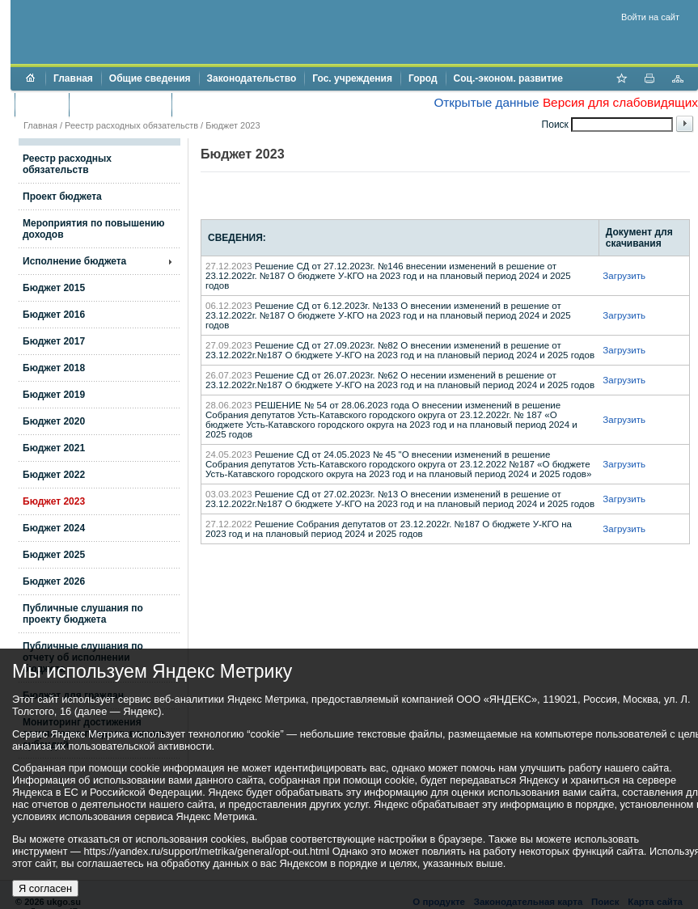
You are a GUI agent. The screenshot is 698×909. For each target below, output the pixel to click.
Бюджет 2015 (54, 288)
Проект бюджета (62, 196)
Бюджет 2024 (54, 528)
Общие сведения (150, 78)
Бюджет (42, 104)
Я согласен (45, 888)
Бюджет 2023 (54, 501)
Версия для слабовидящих (620, 102)
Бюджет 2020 (54, 421)
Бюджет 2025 (54, 554)
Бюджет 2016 (54, 314)
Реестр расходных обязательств (131, 125)
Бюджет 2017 (54, 341)
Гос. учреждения (352, 78)
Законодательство (252, 78)
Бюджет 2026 (54, 581)
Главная (73, 78)
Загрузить (624, 276)
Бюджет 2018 (54, 368)
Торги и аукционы (120, 104)
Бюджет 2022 (54, 474)
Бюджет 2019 (54, 394)
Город (423, 78)
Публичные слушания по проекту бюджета (83, 613)
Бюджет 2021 (54, 448)
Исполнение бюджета (74, 261)
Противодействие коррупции (249, 104)
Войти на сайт (650, 17)
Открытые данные (486, 102)
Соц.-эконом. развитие (508, 78)
